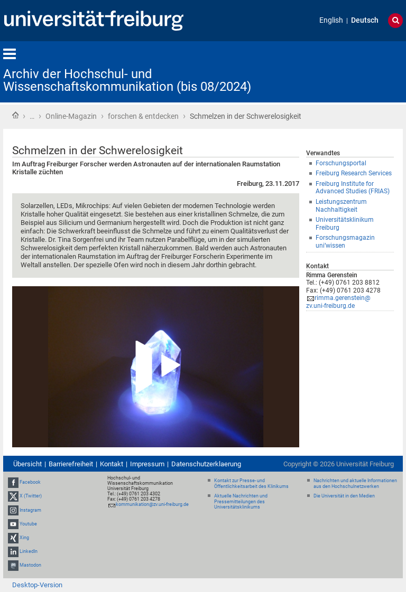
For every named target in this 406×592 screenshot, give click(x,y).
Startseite (15, 115)
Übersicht (27, 464)
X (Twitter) (31, 496)
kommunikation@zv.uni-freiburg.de (152, 504)
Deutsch (365, 20)
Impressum (147, 464)
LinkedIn (29, 551)
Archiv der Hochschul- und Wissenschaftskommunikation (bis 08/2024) (127, 80)
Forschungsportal (341, 163)
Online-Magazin (71, 116)
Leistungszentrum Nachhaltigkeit (341, 205)
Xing (24, 537)
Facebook (30, 482)
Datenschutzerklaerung (206, 464)
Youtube (28, 524)
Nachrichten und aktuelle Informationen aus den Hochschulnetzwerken (355, 483)
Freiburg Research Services (354, 173)
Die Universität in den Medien (344, 496)
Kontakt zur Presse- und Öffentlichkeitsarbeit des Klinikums (251, 483)
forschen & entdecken (143, 116)
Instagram (30, 510)
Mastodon (30, 565)
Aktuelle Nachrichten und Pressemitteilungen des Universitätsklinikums (240, 501)
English (331, 20)
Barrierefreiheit (71, 464)
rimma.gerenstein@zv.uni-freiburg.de (338, 301)
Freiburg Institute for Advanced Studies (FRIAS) (353, 187)
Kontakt (111, 464)
